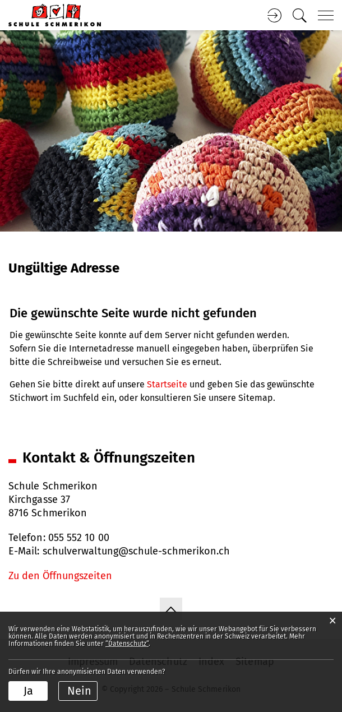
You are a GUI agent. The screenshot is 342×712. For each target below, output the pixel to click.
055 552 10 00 (78, 537)
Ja (28, 690)
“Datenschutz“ (127, 644)
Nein (79, 690)
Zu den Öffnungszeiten (60, 576)
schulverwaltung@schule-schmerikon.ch (136, 551)
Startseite (167, 384)
